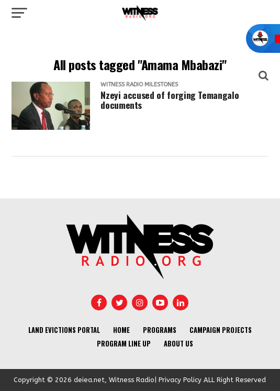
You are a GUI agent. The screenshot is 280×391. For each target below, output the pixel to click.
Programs (159, 330)
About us (178, 344)
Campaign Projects (220, 330)
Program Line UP (124, 344)
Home (121, 330)
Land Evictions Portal (64, 330)
